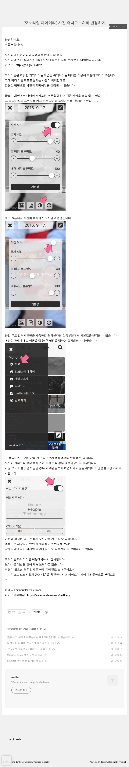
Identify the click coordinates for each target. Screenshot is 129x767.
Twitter (19, 762)
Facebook (27, 762)
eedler (15, 677)
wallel (123, 762)
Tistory (104, 762)
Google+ (46, 762)
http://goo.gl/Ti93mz (29, 65)
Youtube (37, 762)
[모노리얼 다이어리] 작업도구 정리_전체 (29, 649)
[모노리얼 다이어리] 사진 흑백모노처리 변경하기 (64, 23)
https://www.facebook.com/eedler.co (48, 595)
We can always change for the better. (30, 682)
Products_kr (15, 629)
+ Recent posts (12, 739)
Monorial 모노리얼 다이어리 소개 (25, 654)
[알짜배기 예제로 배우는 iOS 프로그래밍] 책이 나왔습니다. (39, 637)
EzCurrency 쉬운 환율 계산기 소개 (25, 660)
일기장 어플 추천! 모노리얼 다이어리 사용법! (31, 643)
